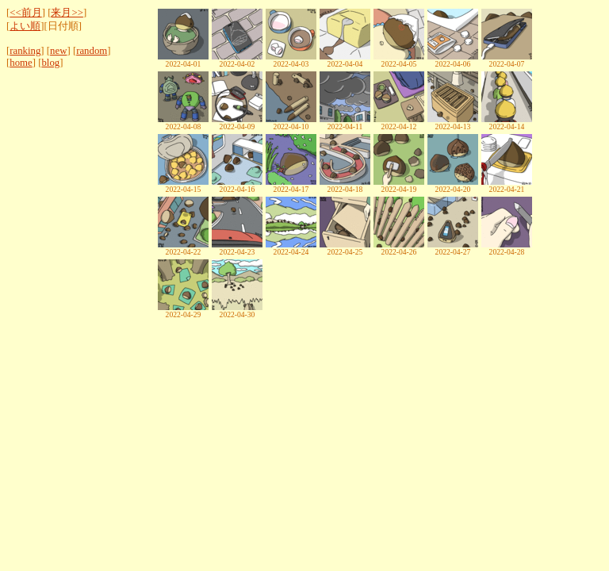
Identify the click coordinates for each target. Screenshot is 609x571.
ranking (25, 50)
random (91, 50)
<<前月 (25, 12)
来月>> (66, 12)
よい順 (25, 26)
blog (50, 62)
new (58, 50)
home (21, 62)
